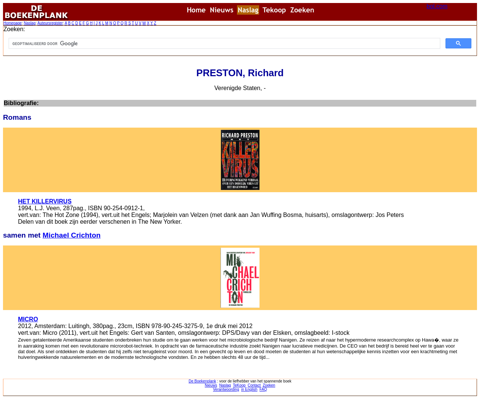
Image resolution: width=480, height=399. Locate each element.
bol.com (436, 6)
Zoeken (269, 385)
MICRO (28, 319)
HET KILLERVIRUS (45, 201)
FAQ (263, 389)
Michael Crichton (72, 235)
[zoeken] (223, 43)
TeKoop (239, 385)
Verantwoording (226, 389)
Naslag (29, 23)
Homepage (12, 23)
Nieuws (211, 385)
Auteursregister (50, 23)
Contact (254, 385)
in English (249, 389)
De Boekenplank (202, 381)
